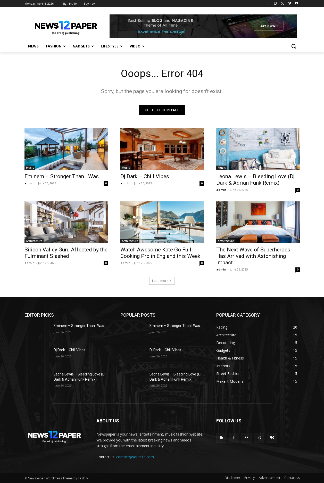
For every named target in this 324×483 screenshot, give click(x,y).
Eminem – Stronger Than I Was (61, 176)
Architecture (34, 241)
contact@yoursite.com (135, 456)
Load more (162, 281)
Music (30, 167)
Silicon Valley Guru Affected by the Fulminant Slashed (65, 253)
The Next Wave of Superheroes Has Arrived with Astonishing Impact (253, 256)
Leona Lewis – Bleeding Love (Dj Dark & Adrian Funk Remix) (255, 179)
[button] (293, 46)
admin (29, 183)
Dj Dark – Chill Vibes (144, 176)
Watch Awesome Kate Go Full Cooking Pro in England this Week (160, 253)
